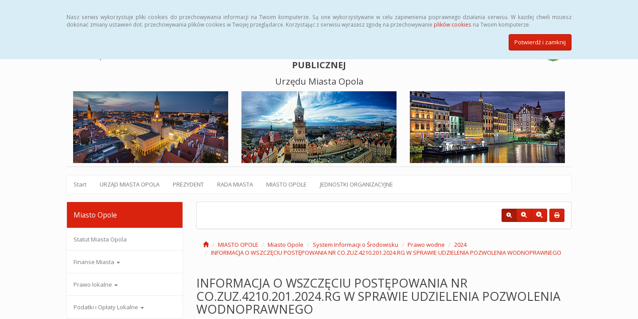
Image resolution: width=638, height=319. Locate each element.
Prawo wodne (426, 245)
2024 (460, 245)
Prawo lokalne (96, 284)
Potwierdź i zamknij (540, 42)
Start (80, 184)
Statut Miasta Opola (100, 239)
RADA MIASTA (235, 184)
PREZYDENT (188, 184)
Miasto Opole (285, 245)
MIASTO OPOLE (286, 184)
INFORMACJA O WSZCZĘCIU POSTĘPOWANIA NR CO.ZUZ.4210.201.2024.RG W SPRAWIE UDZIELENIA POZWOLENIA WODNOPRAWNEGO (386, 253)
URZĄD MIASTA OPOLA (130, 184)
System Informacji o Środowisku (355, 245)
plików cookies (452, 24)
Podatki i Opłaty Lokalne (109, 307)
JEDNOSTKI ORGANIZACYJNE (356, 184)
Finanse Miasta (97, 262)
